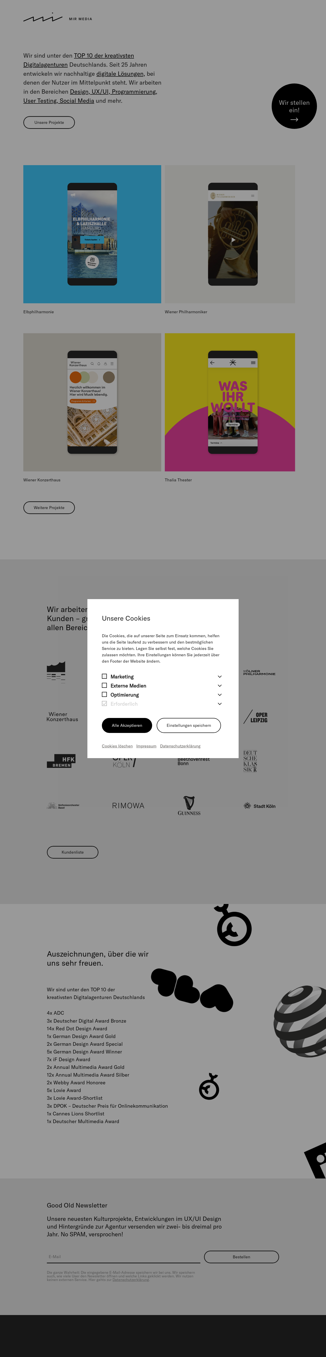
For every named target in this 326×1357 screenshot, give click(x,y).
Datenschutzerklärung (180, 746)
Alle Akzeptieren (127, 725)
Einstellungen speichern (189, 725)
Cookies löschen (117, 746)
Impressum (146, 746)
